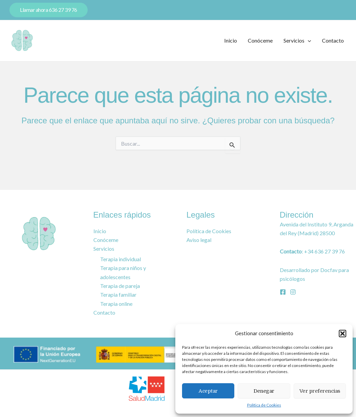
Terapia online (116, 304)
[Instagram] (293, 292)
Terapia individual (120, 259)
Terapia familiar (118, 295)
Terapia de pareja (119, 286)
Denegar (264, 391)
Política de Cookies (264, 405)
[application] (307, 40)
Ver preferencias (319, 391)
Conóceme (260, 40)
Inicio (230, 40)
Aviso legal (198, 240)
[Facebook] (283, 292)
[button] (342, 333)
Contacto (333, 40)
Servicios (297, 40)
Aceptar (208, 391)
